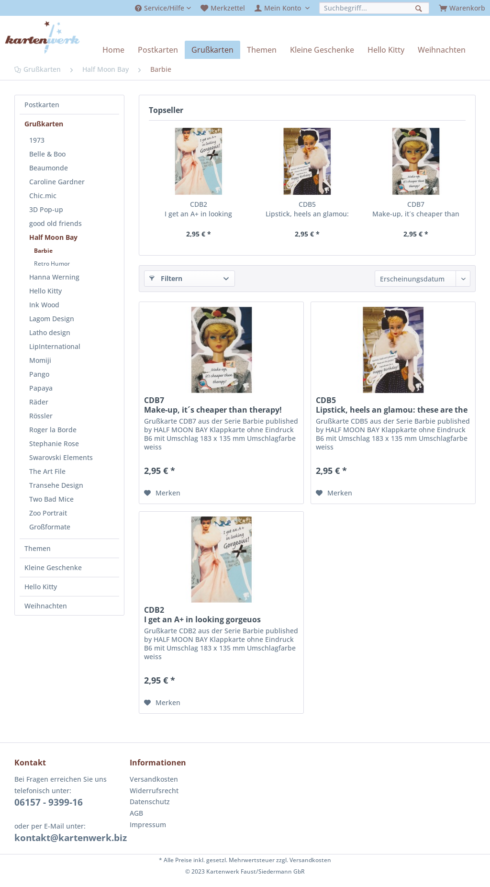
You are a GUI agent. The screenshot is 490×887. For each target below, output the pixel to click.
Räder (38, 401)
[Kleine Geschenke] (322, 50)
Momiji (40, 360)
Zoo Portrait (48, 512)
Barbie (43, 251)
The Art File (47, 471)
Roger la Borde (53, 429)
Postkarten (41, 104)
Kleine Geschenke (53, 567)
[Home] (113, 50)
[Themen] (261, 50)
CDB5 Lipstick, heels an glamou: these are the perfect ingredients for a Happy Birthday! (307, 209)
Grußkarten (43, 123)
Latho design (49, 332)
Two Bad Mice (51, 499)
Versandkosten (154, 779)
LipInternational (54, 346)
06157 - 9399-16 (48, 802)
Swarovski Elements (61, 457)
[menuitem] (163, 8)
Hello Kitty (45, 290)
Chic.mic (42, 195)
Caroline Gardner (57, 181)
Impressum (148, 824)
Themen (37, 548)
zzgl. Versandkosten (303, 860)
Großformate (49, 526)
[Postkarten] (158, 50)
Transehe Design (56, 485)
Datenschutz (150, 801)
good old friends (55, 223)
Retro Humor (52, 263)
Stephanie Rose (54, 443)
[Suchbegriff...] (374, 8)
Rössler (41, 415)
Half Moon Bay (53, 237)
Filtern (165, 278)
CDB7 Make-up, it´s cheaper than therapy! (415, 209)
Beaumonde (48, 167)
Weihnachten (45, 605)
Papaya (41, 388)
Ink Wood (44, 304)
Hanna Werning (54, 276)
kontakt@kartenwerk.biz (70, 837)
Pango (39, 374)
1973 (37, 140)
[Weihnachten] (441, 50)
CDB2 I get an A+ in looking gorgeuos (198, 209)
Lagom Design (51, 318)
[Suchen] (420, 7)
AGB (136, 813)
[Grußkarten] (212, 50)
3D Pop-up (46, 209)
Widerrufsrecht (154, 790)
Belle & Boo (47, 153)
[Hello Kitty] (386, 50)
